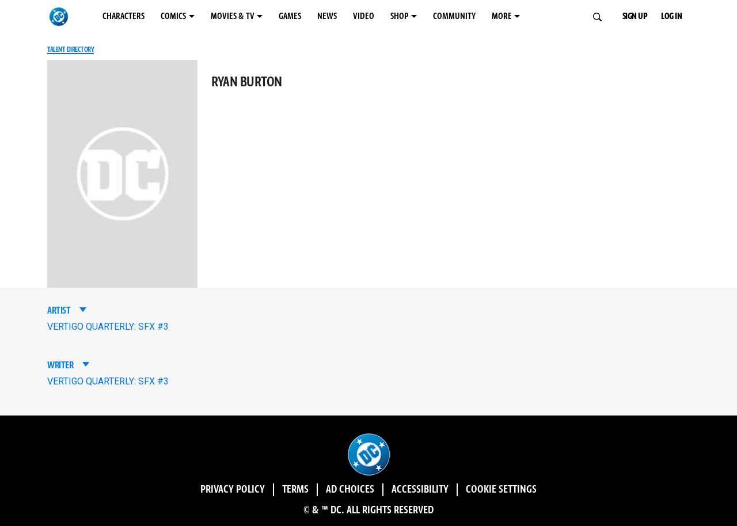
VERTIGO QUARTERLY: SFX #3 (108, 326)
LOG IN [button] (671, 16)
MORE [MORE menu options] (502, 16)
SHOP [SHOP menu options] (399, 16)
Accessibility (420, 489)
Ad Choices (350, 489)
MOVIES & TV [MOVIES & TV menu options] (232, 16)
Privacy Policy (232, 489)
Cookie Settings (501, 489)
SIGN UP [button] (635, 16)
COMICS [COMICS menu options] (173, 16)
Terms (295, 489)
